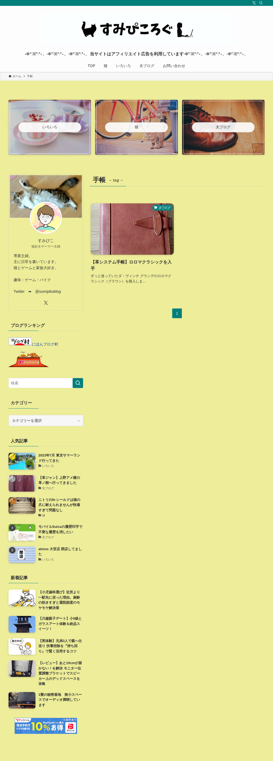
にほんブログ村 (33, 344)
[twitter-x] (254, 3)
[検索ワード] (46, 383)
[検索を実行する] (78, 383)
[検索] (261, 3)
